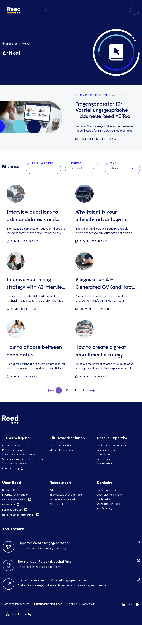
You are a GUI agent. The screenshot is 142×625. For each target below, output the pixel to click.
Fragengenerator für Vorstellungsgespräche (52, 580)
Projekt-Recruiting (12, 450)
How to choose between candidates (34, 351)
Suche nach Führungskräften (18, 454)
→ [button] (91, 391)
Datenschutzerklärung (16, 604)
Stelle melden (104, 499)
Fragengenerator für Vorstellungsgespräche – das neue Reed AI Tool (103, 110)
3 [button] (75, 390)
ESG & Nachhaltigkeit (14, 499)
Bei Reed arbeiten (12, 509)
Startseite (10, 44)
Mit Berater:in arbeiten (62, 450)
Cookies (72, 604)
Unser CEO (8, 504)
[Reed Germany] (14, 10)
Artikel (53, 490)
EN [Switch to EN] (45, 10)
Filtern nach (12, 166)
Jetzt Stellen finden (61, 445)
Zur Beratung (104, 508)
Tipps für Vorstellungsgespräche (43, 543)
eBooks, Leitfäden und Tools (66, 494)
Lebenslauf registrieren (110, 494)
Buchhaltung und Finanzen (112, 445)
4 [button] (83, 390)
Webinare (55, 504)
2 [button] (67, 390)
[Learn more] (123, 604)
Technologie (104, 459)
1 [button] (58, 390)
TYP (113, 163)
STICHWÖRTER (42, 163)
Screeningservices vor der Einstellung (23, 459)
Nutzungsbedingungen (48, 604)
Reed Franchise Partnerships (18, 514)
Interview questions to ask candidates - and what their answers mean (35, 217)
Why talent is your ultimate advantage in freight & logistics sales (101, 217)
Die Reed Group (11, 490)
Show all (77, 168)
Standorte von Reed (108, 503)
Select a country (21, 614)
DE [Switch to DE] (36, 10)
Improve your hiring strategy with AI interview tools (36, 284)
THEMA (76, 163)
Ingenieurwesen (106, 450)
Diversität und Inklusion (15, 494)
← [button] (51, 390)
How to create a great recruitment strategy (100, 351)
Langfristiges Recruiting (15, 445)
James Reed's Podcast (62, 499)
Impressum (89, 604)
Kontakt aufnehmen (108, 490)
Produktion (103, 454)
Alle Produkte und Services (17, 463)
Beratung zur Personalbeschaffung (45, 561)
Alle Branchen (105, 463)
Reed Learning (10, 468)
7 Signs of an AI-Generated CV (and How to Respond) (103, 284)
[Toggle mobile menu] (135, 10)
